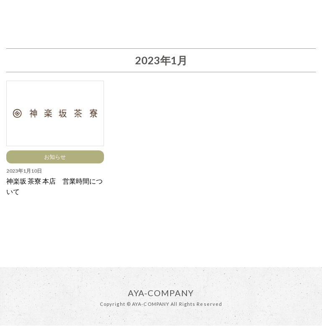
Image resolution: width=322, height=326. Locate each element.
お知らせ (55, 156)
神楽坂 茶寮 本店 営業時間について (54, 186)
